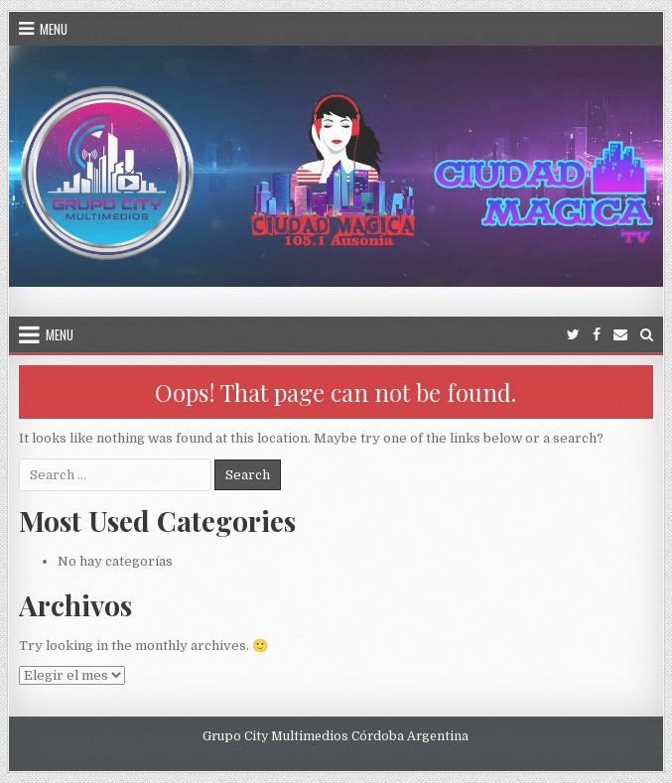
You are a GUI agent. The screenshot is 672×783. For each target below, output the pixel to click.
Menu (53, 29)
